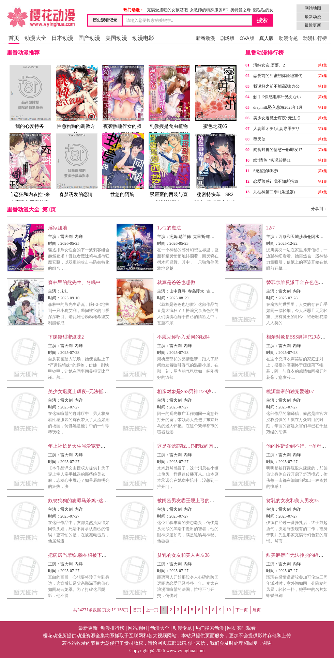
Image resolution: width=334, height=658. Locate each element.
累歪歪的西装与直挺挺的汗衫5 (168, 169)
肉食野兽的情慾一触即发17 (277, 149)
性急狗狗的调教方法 (76, 100)
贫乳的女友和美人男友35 (292, 500)
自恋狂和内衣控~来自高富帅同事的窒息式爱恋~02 (29, 173)
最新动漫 (313, 16)
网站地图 (313, 8)
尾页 (257, 610)
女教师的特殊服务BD (209, 10)
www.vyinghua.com (185, 650)
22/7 (270, 227)
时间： (54, 243)
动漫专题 (288, 38)
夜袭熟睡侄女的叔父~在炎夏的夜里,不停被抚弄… (122, 104)
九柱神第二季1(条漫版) (274, 192)
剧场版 (227, 38)
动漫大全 (35, 38)
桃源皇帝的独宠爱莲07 (290, 391)
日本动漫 (62, 38)
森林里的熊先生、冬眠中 (74, 282)
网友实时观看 (241, 628)
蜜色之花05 (215, 96)
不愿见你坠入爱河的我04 (183, 337)
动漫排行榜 (315, 38)
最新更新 (87, 628)
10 (228, 610)
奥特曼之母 (240, 10)
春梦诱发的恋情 (76, 165)
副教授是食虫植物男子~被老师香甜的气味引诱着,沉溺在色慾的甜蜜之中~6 (168, 108)
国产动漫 (89, 38)
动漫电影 (143, 38)
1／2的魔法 (169, 227)
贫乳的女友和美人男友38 (183, 555)
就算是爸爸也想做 (176, 282)
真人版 (266, 38)
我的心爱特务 (29, 96)
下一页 (242, 610)
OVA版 (247, 38)
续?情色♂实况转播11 (272, 160)
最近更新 (313, 25)
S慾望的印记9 (265, 170)
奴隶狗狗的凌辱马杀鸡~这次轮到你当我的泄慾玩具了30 (106, 500)
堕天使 (259, 139)
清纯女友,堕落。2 (269, 65)
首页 (14, 38)
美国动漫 (116, 38)
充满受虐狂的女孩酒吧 (167, 10)
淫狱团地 (57, 227)
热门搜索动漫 (209, 628)
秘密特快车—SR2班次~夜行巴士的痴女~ (215, 173)
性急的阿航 (122, 165)
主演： (54, 236)
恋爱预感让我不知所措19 (275, 181)
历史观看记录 (105, 20)
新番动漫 (205, 38)
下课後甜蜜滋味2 (66, 337)
